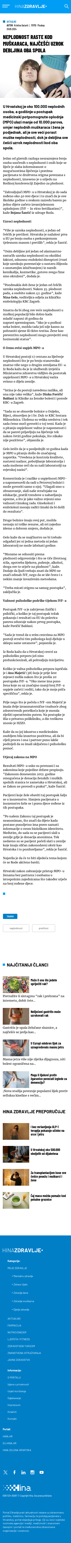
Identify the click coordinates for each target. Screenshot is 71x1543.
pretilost (43, 928)
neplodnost (16, 928)
